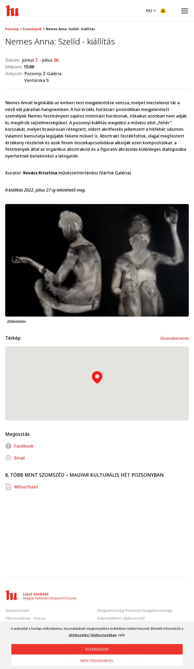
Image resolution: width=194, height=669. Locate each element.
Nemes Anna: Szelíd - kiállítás (70, 29)
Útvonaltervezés (174, 338)
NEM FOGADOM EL (97, 661)
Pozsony (12, 29)
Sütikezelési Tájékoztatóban (93, 635)
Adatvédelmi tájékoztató (121, 618)
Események (32, 29)
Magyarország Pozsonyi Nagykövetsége (134, 610)
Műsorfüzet (21, 487)
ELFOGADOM (97, 649)
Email (15, 458)
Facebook (19, 446)
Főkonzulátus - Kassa (25, 618)
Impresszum (17, 610)
